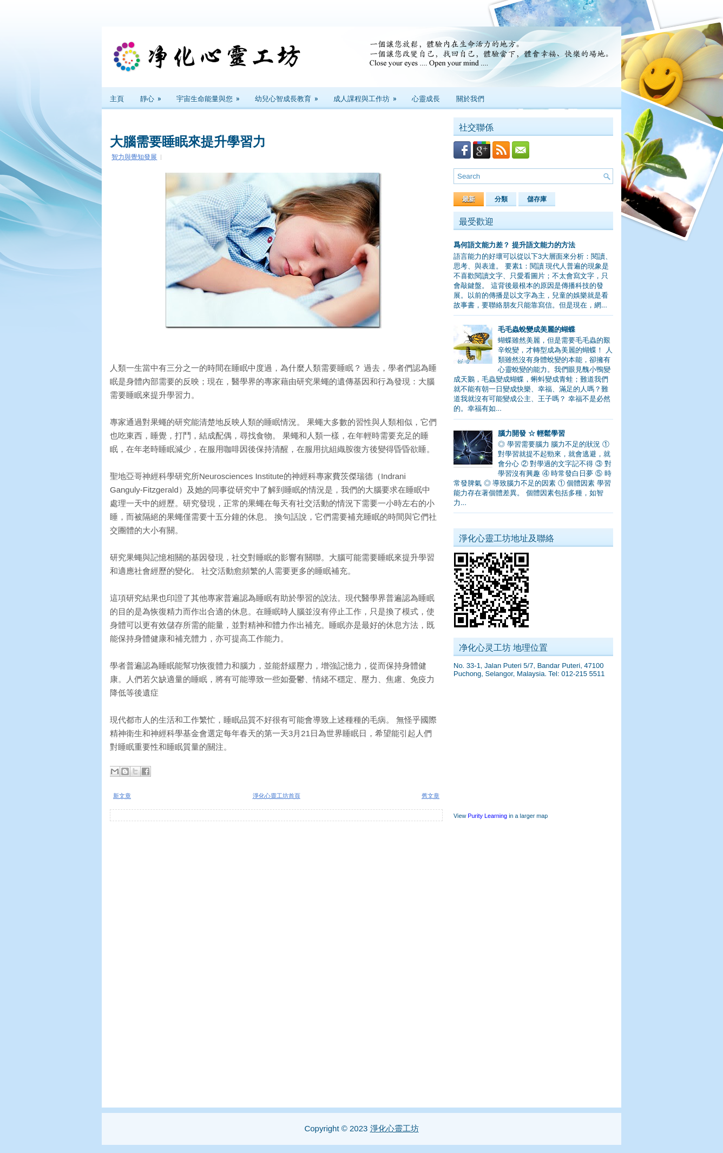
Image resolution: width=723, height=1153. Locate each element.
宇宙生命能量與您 (211, 95)
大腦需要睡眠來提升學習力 (188, 140)
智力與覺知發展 (134, 157)
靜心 (154, 95)
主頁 (117, 98)
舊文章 (430, 795)
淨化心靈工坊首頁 (276, 795)
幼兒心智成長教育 (290, 95)
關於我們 (470, 98)
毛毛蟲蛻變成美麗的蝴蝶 (536, 329)
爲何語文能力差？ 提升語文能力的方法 (514, 245)
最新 (468, 199)
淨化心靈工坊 (394, 1128)
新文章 (122, 795)
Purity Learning (487, 816)
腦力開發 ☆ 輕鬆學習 (531, 433)
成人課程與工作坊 (368, 95)
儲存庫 (537, 199)
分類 (501, 199)
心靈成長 (426, 98)
